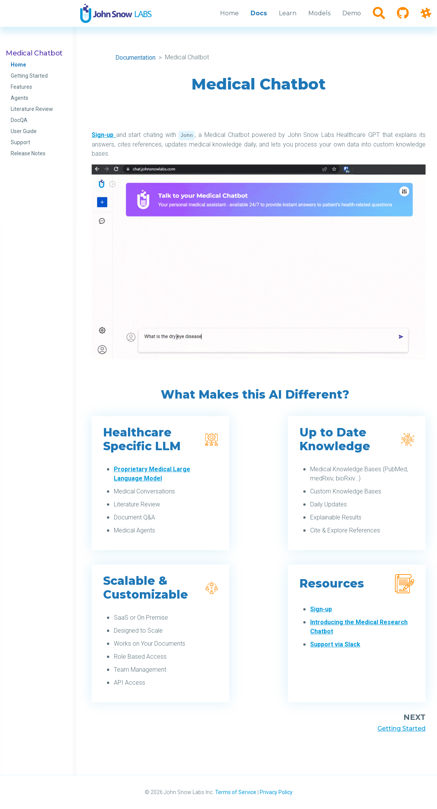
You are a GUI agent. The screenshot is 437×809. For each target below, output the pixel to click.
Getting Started (29, 76)
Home (18, 65)
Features (21, 87)
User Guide (24, 131)
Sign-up (104, 134)
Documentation (135, 57)
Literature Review (32, 109)
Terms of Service (235, 792)
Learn (287, 13)
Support (20, 142)
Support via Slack (335, 644)
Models (319, 13)
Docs (259, 13)
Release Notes (28, 153)
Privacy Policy (276, 792)
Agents (19, 98)
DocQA (19, 120)
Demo (351, 13)
